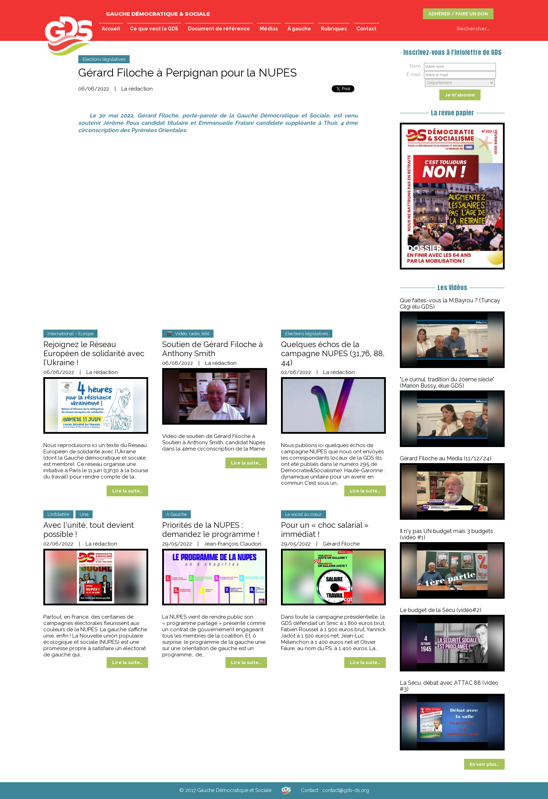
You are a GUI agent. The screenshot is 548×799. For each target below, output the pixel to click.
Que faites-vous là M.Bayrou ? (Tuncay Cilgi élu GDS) (450, 303)
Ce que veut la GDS (154, 28)
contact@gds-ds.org (345, 790)
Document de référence (219, 28)
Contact (366, 28)
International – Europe (70, 333)
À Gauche (176, 514)
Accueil (111, 28)
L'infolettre (58, 514)
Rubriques (334, 28)
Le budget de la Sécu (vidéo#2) (440, 610)
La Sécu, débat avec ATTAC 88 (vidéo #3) (449, 685)
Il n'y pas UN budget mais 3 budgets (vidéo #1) (446, 534)
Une (84, 514)
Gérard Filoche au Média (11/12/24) (445, 458)
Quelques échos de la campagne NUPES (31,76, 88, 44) (332, 353)
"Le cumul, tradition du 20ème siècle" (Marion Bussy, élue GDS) (447, 382)
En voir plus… (484, 764)
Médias (269, 28)
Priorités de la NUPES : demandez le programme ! (210, 529)
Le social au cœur (303, 514)
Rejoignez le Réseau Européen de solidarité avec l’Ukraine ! (93, 353)
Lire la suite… (127, 491)
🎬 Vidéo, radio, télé (187, 333)
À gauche (299, 28)
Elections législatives (103, 59)
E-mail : (414, 74)
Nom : (416, 66)
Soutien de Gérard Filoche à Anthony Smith (212, 349)
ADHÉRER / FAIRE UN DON (458, 13)
